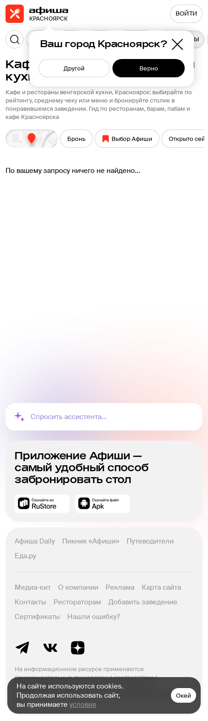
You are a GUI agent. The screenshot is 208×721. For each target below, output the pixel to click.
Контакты (30, 602)
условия (82, 704)
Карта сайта (161, 587)
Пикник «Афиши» (90, 541)
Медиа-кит (33, 587)
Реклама (120, 587)
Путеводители (150, 541)
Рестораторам (77, 602)
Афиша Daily (35, 541)
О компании (78, 587)
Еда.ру (25, 555)
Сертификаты (37, 616)
